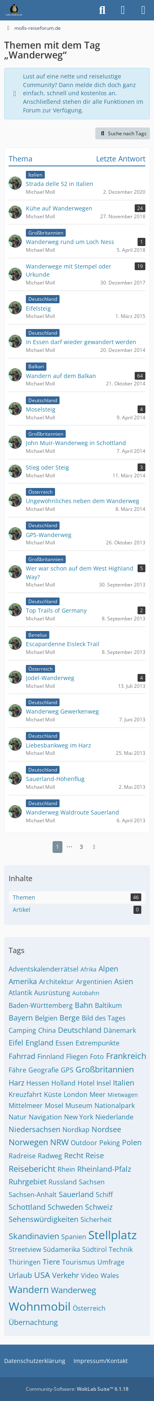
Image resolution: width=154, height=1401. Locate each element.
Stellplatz (112, 1234)
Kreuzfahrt (25, 1094)
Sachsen (92, 1181)
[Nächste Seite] (94, 847)
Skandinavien (34, 1236)
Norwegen (28, 1142)
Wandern (29, 1289)
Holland (63, 1083)
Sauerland (76, 1194)
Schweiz (99, 1207)
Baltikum (108, 1005)
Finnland (50, 1056)
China (47, 1030)
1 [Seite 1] (57, 846)
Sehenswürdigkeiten (43, 1219)
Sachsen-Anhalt (33, 1194)
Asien (123, 981)
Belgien (46, 1018)
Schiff (104, 1194)
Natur (18, 1116)
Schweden (65, 1207)
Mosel (54, 1105)
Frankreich (126, 1055)
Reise (94, 1155)
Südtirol (94, 1249)
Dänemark (119, 1030)
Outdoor (84, 1142)
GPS (67, 1069)
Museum (78, 1105)
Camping (22, 1030)
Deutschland (79, 1030)
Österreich (89, 1308)
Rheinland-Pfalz (104, 1169)
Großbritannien (105, 1069)
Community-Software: (77, 1388)
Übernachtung (33, 1322)
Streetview (25, 1249)
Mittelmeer (26, 1105)
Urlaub (20, 1275)
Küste (53, 1094)
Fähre (17, 1069)
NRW (59, 1142)
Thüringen (25, 1262)
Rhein (66, 1169)
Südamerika (61, 1249)
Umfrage (110, 1262)
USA (42, 1274)
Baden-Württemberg (41, 1005)
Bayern (21, 1018)
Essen (64, 1042)
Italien (123, 1083)
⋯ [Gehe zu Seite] (69, 846)
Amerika (23, 981)
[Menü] (143, 10)
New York (78, 1116)
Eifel (16, 1042)
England (39, 1042)
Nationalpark (114, 1105)
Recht (73, 1155)
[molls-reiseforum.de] (13, 10)
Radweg (50, 1155)
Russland (62, 1181)
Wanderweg (73, 1290)
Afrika (88, 969)
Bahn (84, 1005)
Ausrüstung (52, 992)
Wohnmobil (40, 1306)
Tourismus (78, 1262)
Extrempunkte (98, 1042)
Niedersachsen (34, 1129)
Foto (97, 1056)
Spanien (73, 1236)
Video (90, 1275)
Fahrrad (22, 1056)
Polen (132, 1142)
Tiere (51, 1262)
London (75, 1094)
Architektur (56, 981)
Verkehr (65, 1275)
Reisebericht (32, 1168)
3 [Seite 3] (81, 846)
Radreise (22, 1155)
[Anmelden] (123, 10)
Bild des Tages (104, 1018)
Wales (110, 1275)
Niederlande (114, 1116)
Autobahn (85, 993)
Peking (109, 1142)
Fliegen (77, 1056)
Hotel (86, 1083)
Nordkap (76, 1129)
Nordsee (106, 1129)
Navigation (45, 1116)
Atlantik (20, 992)
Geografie (43, 1069)
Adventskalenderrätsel (43, 969)
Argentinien (94, 981)
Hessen (37, 1083)
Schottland (27, 1207)
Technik (121, 1249)
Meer (98, 1094)
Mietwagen (123, 1095)
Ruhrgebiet (27, 1181)
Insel (104, 1083)
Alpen (108, 969)
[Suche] (102, 10)
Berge (70, 1018)
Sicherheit (96, 1219)
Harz (16, 1083)
